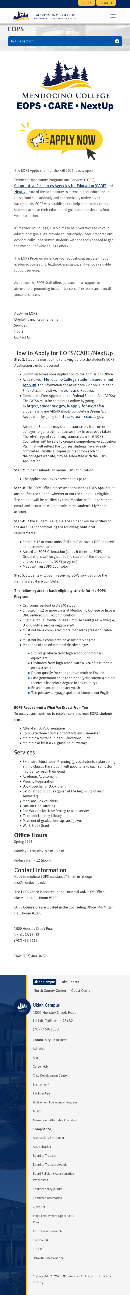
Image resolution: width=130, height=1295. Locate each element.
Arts (35, 1057)
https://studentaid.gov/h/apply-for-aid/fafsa (65, 406)
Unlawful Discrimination (48, 1258)
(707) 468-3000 (46, 1029)
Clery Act (39, 1207)
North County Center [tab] (50, 991)
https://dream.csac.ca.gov (80, 416)
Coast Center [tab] (81, 991)
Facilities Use (41, 1093)
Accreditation (42, 1146)
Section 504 (40, 1240)
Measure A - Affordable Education (55, 1120)
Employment (41, 1084)
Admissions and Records (73, 390)
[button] (112, 16)
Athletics (39, 1048)
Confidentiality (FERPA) (48, 1189)
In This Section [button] (22, 41)
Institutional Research (47, 1231)
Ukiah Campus (46, 1005)
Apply (86, 3)
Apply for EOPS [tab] (25, 313)
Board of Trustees (45, 1155)
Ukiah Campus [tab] (45, 982)
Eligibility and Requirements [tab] (36, 319)
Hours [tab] (18, 331)
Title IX (38, 1249)
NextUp (21, 191)
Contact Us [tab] (22, 337)
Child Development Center (50, 1075)
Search (106, 3)
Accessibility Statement (48, 1137)
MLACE (37, 1111)
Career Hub (40, 1066)
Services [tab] (20, 325)
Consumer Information (47, 1198)
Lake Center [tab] (69, 982)
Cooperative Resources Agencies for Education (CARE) (60, 185)
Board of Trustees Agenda (50, 1164)
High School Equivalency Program (55, 1102)
